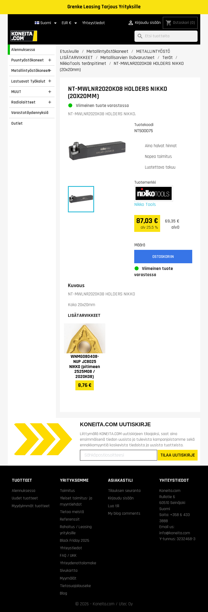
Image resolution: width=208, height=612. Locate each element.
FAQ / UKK (68, 555)
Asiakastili (120, 480)
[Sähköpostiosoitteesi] (118, 455)
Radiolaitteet (23, 102)
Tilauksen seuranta (124, 490)
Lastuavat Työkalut (28, 81)
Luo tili (113, 506)
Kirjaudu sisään (121, 498)
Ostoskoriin (163, 256)
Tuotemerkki (145, 182)
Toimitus (67, 490)
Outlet (17, 123)
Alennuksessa (23, 49)
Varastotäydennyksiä (29, 112)
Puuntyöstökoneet (27, 60)
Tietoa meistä (72, 511)
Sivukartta (69, 570)
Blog (63, 593)
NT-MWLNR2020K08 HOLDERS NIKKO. (102, 114)
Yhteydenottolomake (78, 563)
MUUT (16, 91)
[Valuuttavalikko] (70, 23)
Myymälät (68, 578)
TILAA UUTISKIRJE (177, 455)
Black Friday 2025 (74, 540)
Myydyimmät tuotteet (31, 506)
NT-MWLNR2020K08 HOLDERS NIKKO (101, 294)
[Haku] (166, 36)
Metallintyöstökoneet (30, 70)
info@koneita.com (174, 533)
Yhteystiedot (93, 23)
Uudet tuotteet (25, 498)
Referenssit (70, 519)
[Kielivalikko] (47, 23)
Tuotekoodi (143, 124)
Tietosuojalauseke (75, 585)
